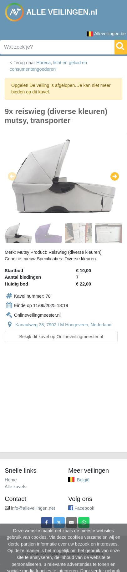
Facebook (84, 508)
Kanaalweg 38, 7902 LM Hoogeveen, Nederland (63, 324)
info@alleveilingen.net (33, 508)
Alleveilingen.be (106, 33)
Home (11, 479)
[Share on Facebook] (46, 522)
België (83, 479)
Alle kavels (15, 486)
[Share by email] (71, 522)
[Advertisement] (63, 401)
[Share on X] (59, 522)
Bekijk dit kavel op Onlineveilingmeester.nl (61, 336)
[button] (12, 176)
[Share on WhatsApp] (83, 522)
